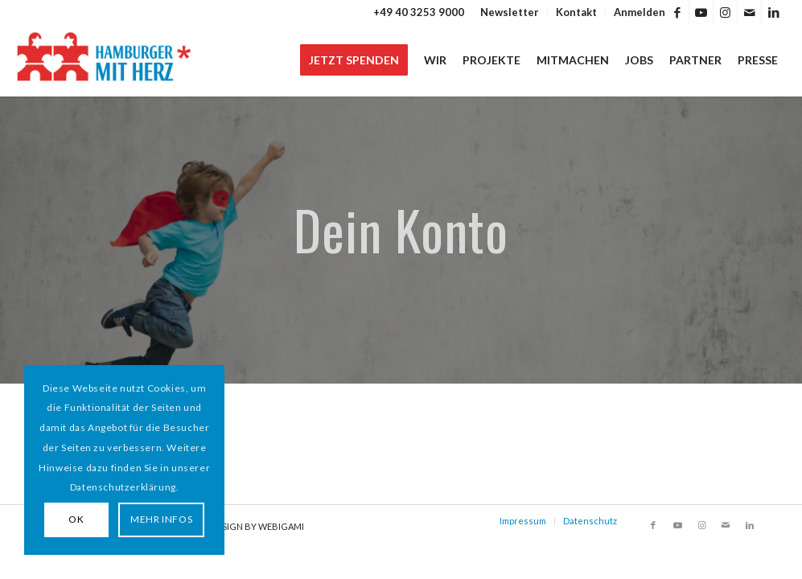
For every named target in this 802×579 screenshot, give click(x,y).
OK (76, 519)
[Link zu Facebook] (677, 12)
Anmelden (639, 12)
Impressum (523, 520)
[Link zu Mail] (749, 12)
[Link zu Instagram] (725, 12)
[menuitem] (510, 12)
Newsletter (509, 12)
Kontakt (576, 12)
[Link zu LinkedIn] (774, 12)
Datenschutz (590, 520)
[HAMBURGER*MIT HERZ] (105, 60)
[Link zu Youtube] (701, 12)
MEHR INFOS (161, 519)
